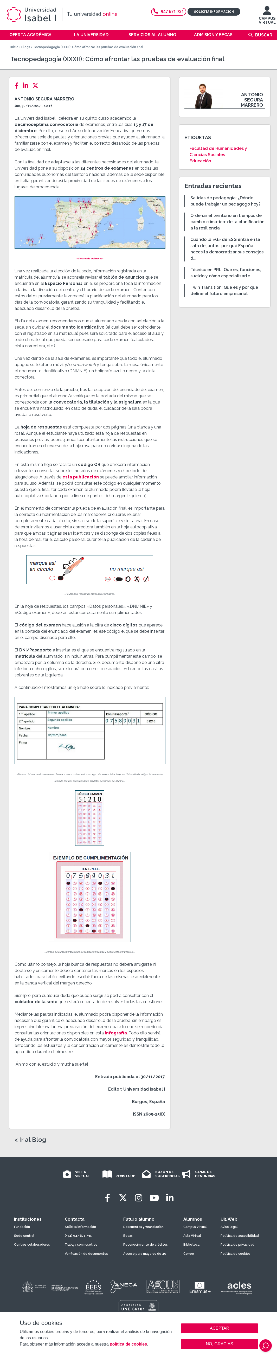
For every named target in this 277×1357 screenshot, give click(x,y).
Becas (128, 1236)
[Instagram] (138, 1198)
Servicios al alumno (152, 34)
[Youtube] (154, 1198)
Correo (188, 1254)
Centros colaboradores (32, 1244)
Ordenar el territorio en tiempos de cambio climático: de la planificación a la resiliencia (227, 222)
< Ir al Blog (30, 1140)
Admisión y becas (213, 34)
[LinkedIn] (27, 85)
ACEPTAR (220, 1328)
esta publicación (80, 477)
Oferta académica (30, 34)
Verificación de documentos (86, 1254)
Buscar (263, 35)
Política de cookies (235, 1254)
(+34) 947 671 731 (78, 1236)
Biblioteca (191, 1244)
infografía (116, 1032)
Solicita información (214, 12)
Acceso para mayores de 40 (144, 1254)
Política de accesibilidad (240, 1236)
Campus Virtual (195, 1227)
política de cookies (128, 1344)
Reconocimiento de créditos (145, 1244)
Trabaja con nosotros (81, 1244)
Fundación (22, 1227)
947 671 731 (168, 11)
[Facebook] (18, 85)
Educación (200, 160)
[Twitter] (37, 85)
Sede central (24, 1236)
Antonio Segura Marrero (44, 99)
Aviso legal (229, 1227)
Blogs (25, 47)
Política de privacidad (237, 1244)
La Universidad (91, 34)
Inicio (14, 47)
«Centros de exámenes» (89, 258)
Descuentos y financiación (143, 1227)
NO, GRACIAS (219, 1344)
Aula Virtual (192, 1236)
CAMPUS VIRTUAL (267, 17)
